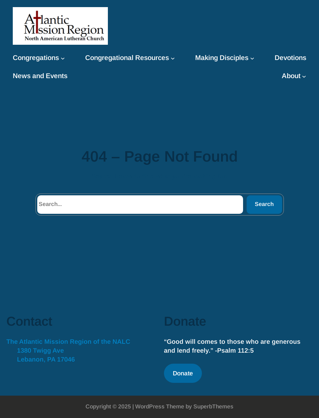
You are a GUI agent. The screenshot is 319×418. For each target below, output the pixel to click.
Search (264, 204)
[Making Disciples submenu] (252, 58)
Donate (183, 373)
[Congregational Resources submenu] (173, 58)
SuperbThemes (213, 406)
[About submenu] (304, 76)
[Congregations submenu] (63, 58)
